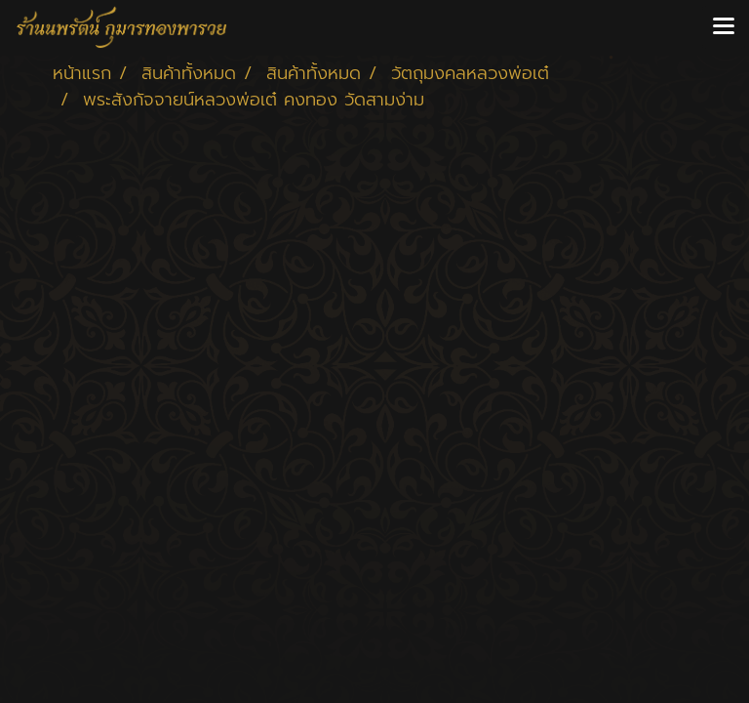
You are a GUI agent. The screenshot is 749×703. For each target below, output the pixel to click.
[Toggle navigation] (723, 27)
